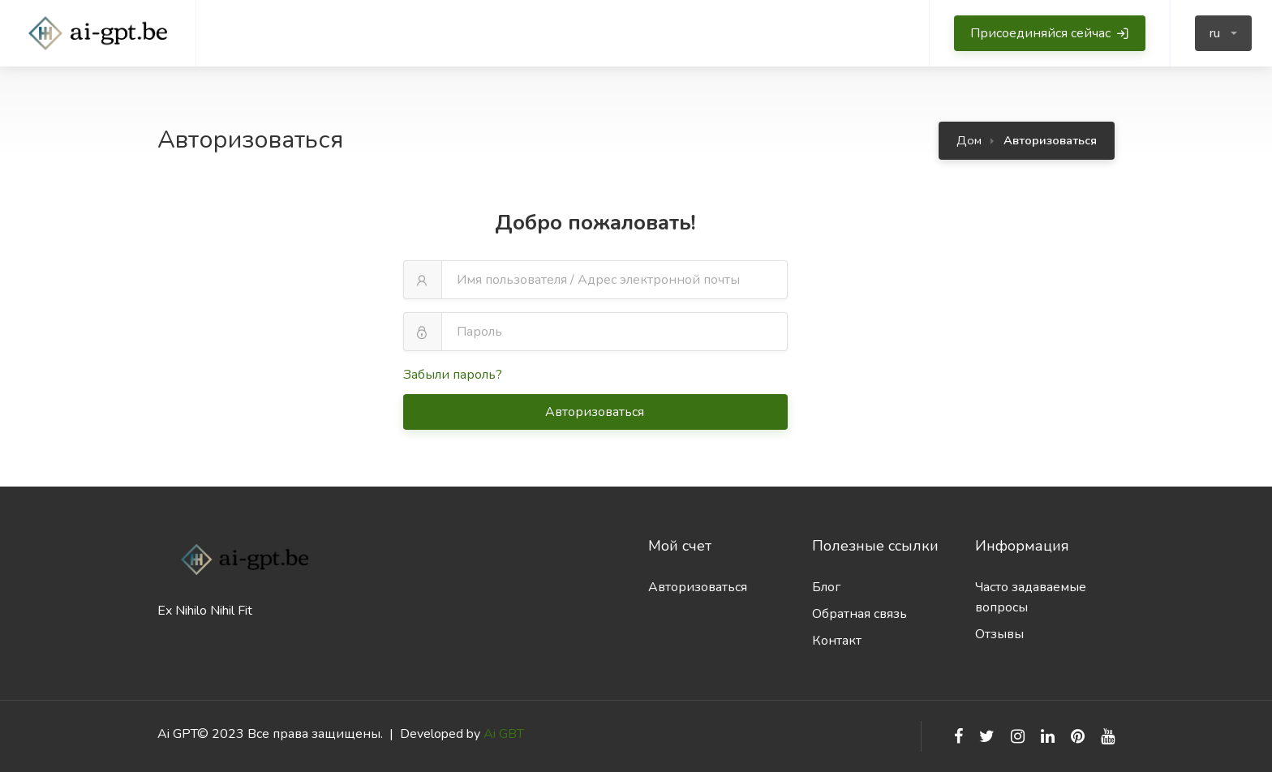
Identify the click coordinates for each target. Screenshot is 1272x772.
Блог (826, 587)
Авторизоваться (596, 412)
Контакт (837, 641)
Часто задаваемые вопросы (1030, 597)
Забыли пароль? (452, 375)
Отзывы (999, 634)
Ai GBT (503, 734)
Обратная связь (859, 614)
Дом (969, 140)
